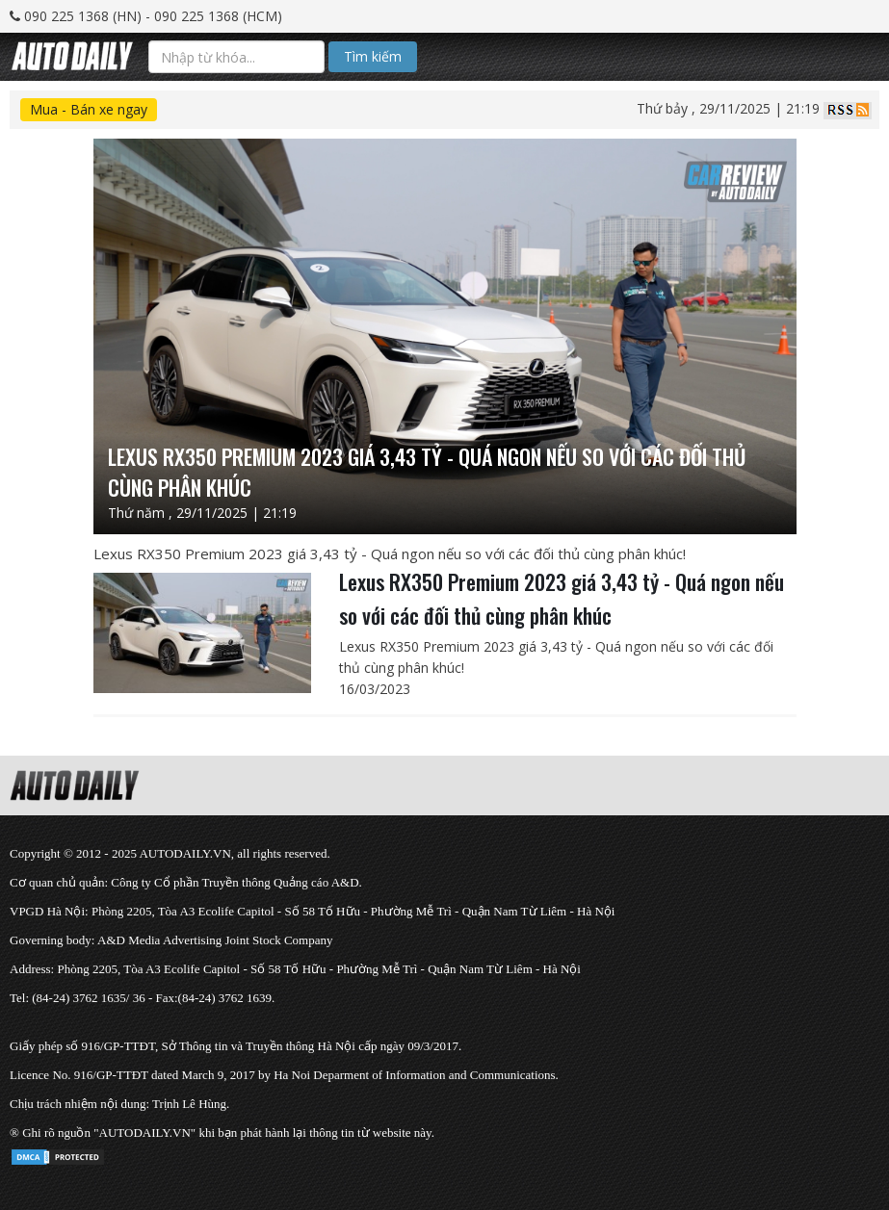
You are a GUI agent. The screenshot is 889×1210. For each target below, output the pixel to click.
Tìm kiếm (373, 56)
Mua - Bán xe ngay (88, 109)
